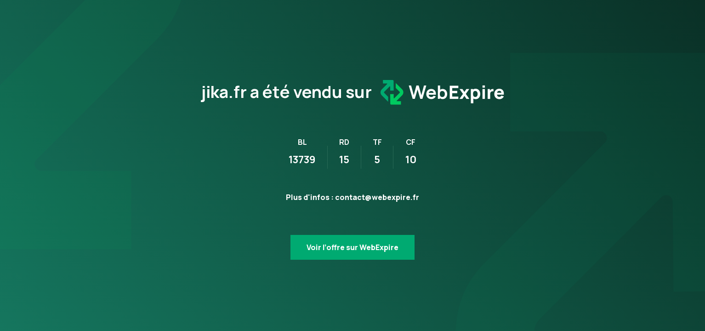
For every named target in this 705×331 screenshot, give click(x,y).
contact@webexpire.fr (377, 197)
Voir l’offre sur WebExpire (352, 247)
